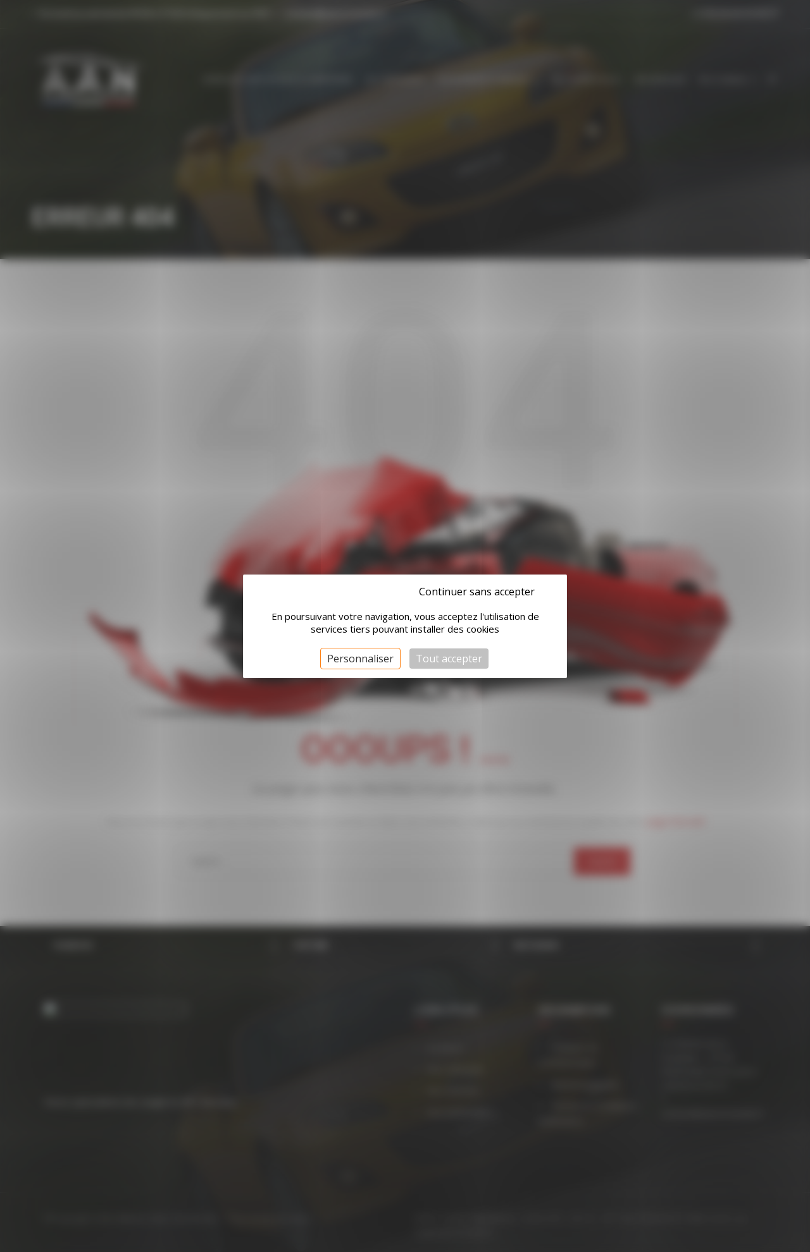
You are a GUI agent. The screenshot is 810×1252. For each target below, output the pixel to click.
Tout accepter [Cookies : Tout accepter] (449, 659)
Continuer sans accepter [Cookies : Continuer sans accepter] (477, 592)
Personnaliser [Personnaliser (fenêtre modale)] (360, 659)
